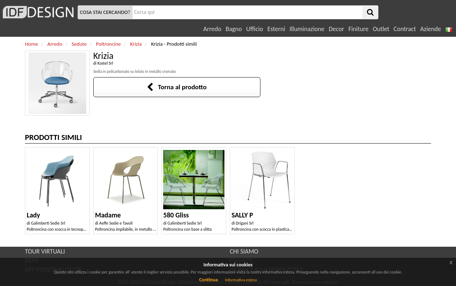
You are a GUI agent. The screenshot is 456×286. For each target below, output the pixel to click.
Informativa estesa (241, 279)
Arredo (212, 29)
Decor (336, 29)
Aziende (430, 29)
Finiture (358, 29)
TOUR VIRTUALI (45, 251)
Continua (208, 280)
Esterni (276, 29)
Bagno (234, 29)
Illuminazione (307, 29)
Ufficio (254, 29)
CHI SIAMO (244, 251)
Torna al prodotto (177, 87)
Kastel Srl (105, 63)
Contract (405, 29)
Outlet (381, 29)
